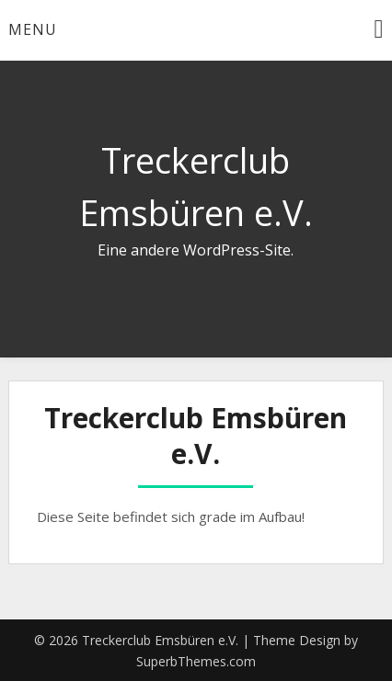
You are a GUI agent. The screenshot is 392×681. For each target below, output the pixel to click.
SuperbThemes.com (196, 661)
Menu (32, 29)
